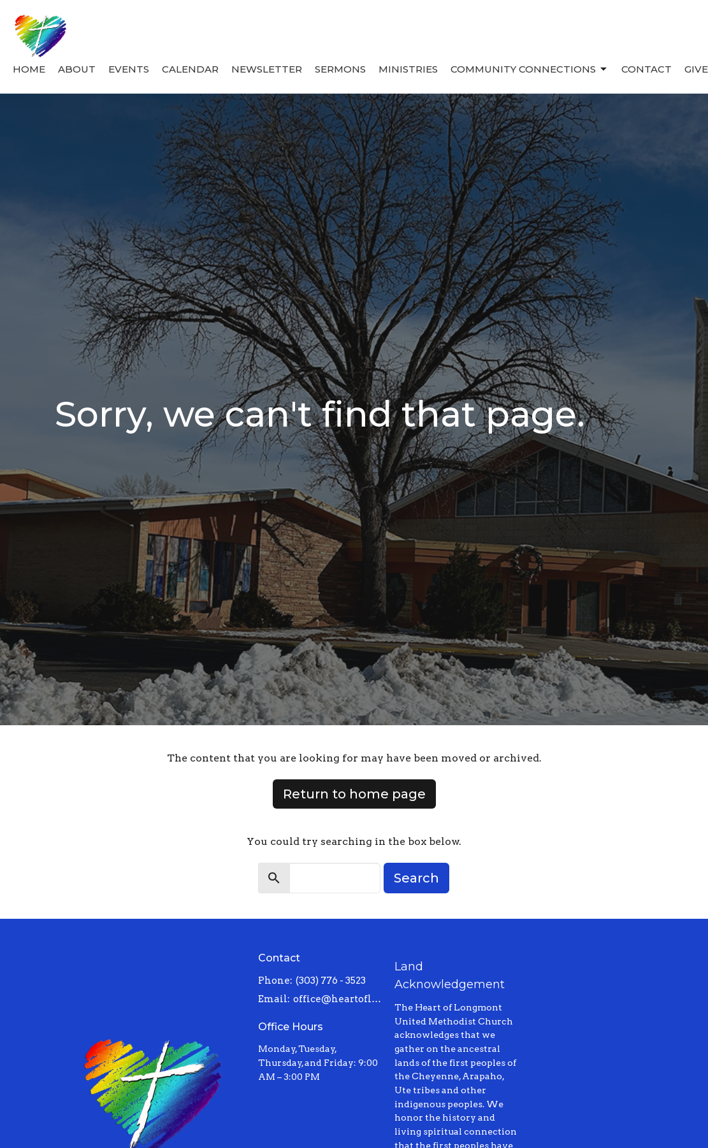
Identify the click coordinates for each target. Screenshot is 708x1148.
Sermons (340, 69)
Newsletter (266, 69)
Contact (646, 69)
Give (696, 69)
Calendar (190, 69)
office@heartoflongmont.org (337, 999)
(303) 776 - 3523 (331, 980)
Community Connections (530, 69)
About (77, 69)
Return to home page (354, 794)
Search (416, 878)
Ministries (408, 69)
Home (29, 69)
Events (128, 69)
